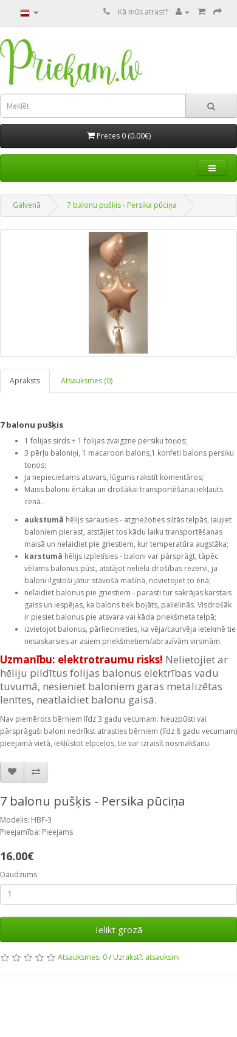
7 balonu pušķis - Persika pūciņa (122, 205)
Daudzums (18, 874)
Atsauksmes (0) (86, 380)
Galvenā (27, 205)
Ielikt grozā (118, 929)
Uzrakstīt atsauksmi (146, 957)
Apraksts (25, 380)
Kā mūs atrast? (143, 12)
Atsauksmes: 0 (82, 957)
